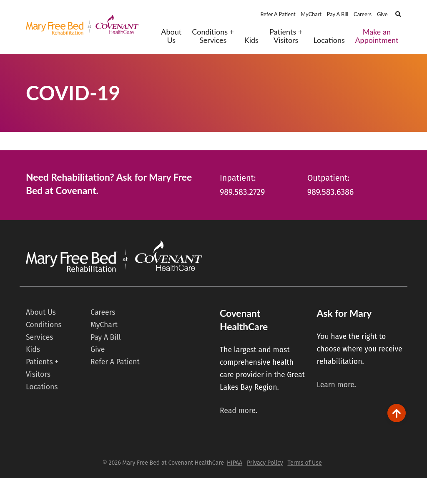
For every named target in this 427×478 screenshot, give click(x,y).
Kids (251, 40)
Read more (238, 410)
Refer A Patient (277, 14)
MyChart (311, 14)
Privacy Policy (265, 462)
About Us (171, 36)
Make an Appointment (376, 36)
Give (382, 14)
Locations (328, 40)
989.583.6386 (330, 192)
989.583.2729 (242, 192)
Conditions (44, 325)
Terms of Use (304, 462)
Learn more (335, 385)
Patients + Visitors (285, 36)
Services (39, 337)
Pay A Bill (338, 14)
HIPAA (234, 462)
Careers (363, 14)
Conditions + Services (213, 36)
